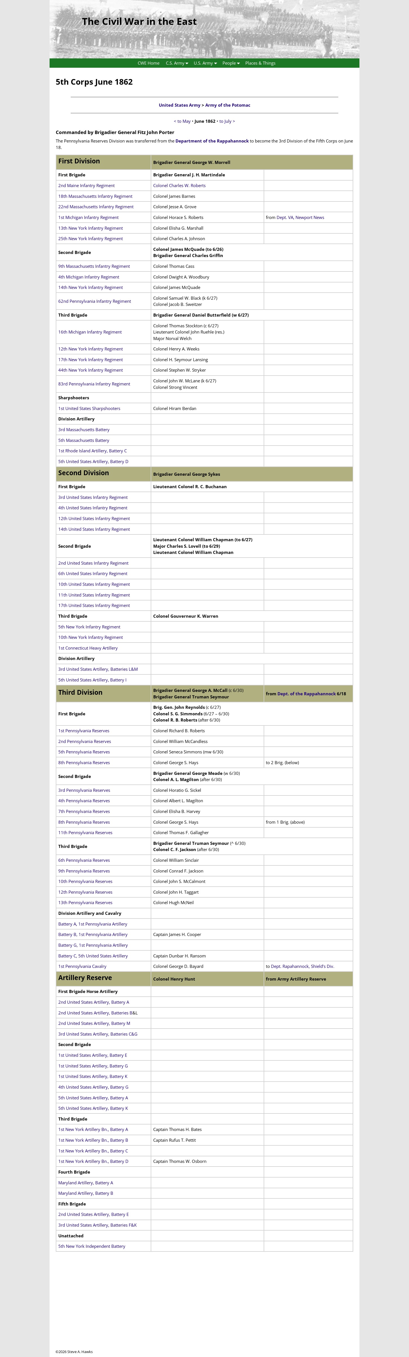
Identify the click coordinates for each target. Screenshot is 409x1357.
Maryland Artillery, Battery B (85, 1193)
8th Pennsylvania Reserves (84, 762)
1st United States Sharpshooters (89, 408)
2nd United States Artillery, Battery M (94, 1023)
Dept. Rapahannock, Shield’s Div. (302, 966)
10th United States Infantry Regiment (94, 584)
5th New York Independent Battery (91, 1246)
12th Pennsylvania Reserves (85, 892)
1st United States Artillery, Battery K (92, 1076)
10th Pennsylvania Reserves (85, 881)
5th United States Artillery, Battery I (92, 680)
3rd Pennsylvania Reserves (84, 790)
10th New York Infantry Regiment (90, 637)
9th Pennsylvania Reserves (84, 871)
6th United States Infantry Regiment (92, 573)
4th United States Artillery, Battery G (93, 1087)
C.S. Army (178, 63)
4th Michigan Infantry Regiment (88, 277)
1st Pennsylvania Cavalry (82, 966)
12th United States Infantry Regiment (94, 518)
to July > (227, 121)
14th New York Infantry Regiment (90, 287)
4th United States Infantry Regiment (92, 507)
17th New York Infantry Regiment (90, 359)
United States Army (180, 105)
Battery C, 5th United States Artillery (93, 956)
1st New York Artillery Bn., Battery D (93, 1161)
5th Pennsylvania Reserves (84, 752)
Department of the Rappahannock (212, 141)
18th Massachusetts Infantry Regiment (95, 196)
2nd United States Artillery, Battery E (93, 1214)
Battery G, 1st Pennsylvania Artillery (93, 945)
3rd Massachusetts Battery (84, 429)
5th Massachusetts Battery (83, 440)
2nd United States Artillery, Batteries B (95, 1013)
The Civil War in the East (139, 21)
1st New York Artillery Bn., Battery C (93, 1151)
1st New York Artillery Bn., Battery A (93, 1129)
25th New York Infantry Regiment (90, 238)
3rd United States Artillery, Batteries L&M (98, 669)
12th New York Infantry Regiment (90, 349)
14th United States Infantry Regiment (94, 529)
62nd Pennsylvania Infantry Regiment (94, 301)
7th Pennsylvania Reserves (84, 811)
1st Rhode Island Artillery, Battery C (92, 450)
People (232, 63)
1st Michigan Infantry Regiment (88, 217)
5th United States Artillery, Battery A (93, 1097)
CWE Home (148, 63)
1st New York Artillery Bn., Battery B (93, 1140)
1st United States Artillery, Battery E (92, 1055)
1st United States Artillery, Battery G (93, 1066)
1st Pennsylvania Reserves (83, 730)
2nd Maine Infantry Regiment (86, 185)
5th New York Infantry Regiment (89, 627)
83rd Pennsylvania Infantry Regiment (94, 384)
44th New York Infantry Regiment (90, 370)
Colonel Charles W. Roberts (179, 185)
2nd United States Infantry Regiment (93, 563)
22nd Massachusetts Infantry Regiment (96, 206)
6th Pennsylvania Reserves (84, 860)
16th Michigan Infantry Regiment (90, 332)
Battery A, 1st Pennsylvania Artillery (92, 924)
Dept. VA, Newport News (300, 217)
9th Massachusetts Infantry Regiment (94, 266)
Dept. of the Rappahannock (306, 693)
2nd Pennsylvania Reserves (84, 741)
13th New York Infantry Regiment (90, 228)
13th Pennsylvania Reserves (85, 902)
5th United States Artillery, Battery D (93, 461)
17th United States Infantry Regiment (94, 605)
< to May (182, 121)
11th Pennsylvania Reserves (85, 832)
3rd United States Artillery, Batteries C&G (97, 1034)
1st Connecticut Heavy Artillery (88, 648)
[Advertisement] (204, 1309)
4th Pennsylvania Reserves (84, 800)
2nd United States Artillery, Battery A (93, 1002)
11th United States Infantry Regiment (94, 595)
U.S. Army (206, 63)
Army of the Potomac (227, 105)
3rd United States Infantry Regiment (93, 497)
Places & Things (260, 63)
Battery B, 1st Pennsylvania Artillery (93, 934)
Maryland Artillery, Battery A (85, 1182)
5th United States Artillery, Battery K (93, 1108)
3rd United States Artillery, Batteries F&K (97, 1225)
